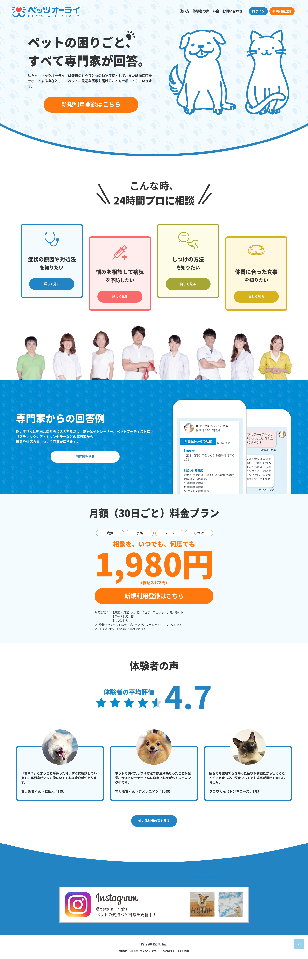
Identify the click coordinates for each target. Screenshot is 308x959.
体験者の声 (201, 11)
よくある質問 (183, 951)
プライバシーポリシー (150, 951)
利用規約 (134, 951)
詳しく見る (52, 284)
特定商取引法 (169, 951)
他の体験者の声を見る (154, 820)
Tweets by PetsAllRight (202, 876)
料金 (216, 11)
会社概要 (123, 951)
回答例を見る (85, 456)
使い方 (184, 11)
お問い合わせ (232, 11)
